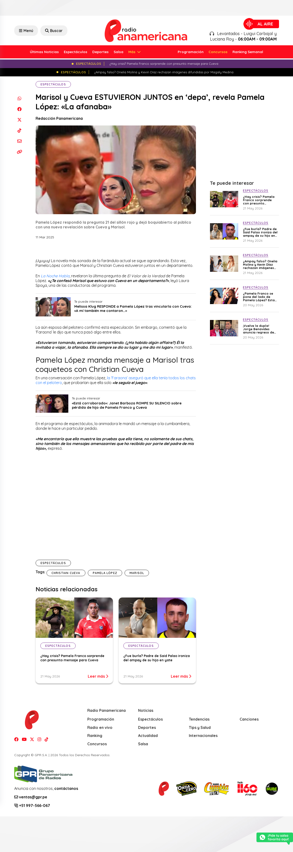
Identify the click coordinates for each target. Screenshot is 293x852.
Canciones (249, 719)
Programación (191, 52)
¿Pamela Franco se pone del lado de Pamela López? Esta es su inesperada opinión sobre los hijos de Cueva (259, 297)
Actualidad (148, 735)
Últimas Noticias (44, 52)
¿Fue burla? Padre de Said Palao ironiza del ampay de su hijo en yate (156, 658)
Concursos (218, 52)
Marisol (137, 573)
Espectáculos (75, 52)
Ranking (94, 735)
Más (132, 52)
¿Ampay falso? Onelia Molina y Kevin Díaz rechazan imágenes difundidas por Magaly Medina (260, 264)
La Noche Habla (55, 275)
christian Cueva (65, 573)
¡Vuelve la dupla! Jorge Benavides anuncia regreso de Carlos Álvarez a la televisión (258, 329)
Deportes (100, 52)
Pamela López (105, 573)
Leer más (98, 676)
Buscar (54, 30)
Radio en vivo (99, 727)
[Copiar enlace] (19, 151)
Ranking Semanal (248, 52)
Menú (26, 30)
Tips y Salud (200, 727)
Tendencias (199, 719)
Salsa (118, 52)
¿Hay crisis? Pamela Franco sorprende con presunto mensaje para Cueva (72, 658)
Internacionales (203, 735)
